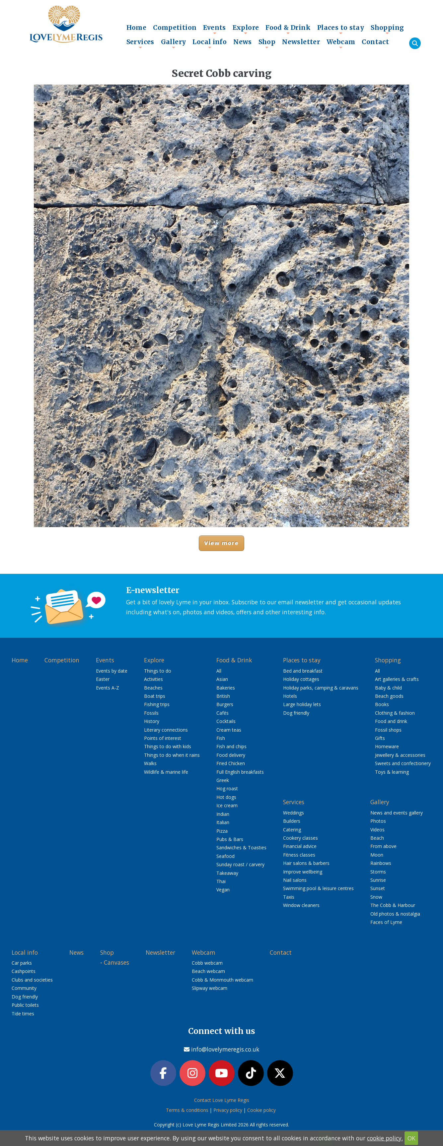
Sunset (377, 888)
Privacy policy (227, 1110)
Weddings (293, 813)
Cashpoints (24, 971)
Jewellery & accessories (400, 755)
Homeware (387, 746)
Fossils (151, 713)
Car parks (22, 963)
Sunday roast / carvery (240, 864)
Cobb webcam (207, 963)
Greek (222, 780)
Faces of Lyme (386, 922)
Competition (174, 27)
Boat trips (154, 696)
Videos (377, 829)
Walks (150, 763)
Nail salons (295, 880)
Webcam (341, 43)
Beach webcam (208, 971)
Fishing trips (157, 704)
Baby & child (388, 688)
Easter (103, 679)
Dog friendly (296, 713)
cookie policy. (385, 1138)
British (223, 696)
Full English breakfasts (240, 772)
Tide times (23, 1013)
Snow (376, 897)
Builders (291, 821)
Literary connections (166, 730)
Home (136, 27)
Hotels (290, 696)
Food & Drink (288, 29)
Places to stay (340, 29)
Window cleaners (301, 905)
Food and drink (391, 721)
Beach (377, 838)
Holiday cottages (301, 679)
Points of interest (162, 738)
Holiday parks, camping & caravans (320, 688)
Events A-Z (107, 688)
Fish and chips (231, 746)
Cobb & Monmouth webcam (222, 980)
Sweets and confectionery (403, 763)
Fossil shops (388, 730)
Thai (221, 881)
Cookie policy (261, 1110)
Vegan (223, 889)
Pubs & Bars (229, 839)
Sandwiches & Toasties (241, 847)
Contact (375, 42)
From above (383, 846)
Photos (378, 821)
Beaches (153, 688)
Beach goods (389, 696)
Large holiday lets (302, 704)
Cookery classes (300, 838)
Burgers (224, 704)
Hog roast (227, 788)
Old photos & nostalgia (395, 914)
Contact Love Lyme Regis (221, 1100)
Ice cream (227, 805)
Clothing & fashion (395, 713)
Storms (378, 872)
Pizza (222, 831)
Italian (222, 822)
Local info (209, 43)
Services (140, 43)
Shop (267, 43)
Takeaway (227, 873)
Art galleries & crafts (397, 679)
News (242, 42)
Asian (222, 679)
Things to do (157, 671)
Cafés (222, 713)
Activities (153, 679)
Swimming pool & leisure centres (318, 888)
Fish (220, 738)
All (218, 671)
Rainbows (380, 863)
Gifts (380, 738)
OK (411, 1138)
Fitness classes (299, 855)
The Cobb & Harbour (392, 905)
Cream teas (228, 730)
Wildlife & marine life (166, 772)
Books (382, 704)
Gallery (173, 43)
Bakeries (225, 688)
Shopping (387, 29)
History (151, 721)
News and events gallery (396, 813)
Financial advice (300, 846)
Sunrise (378, 880)
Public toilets (25, 1005)
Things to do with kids (167, 746)
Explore (246, 29)
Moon (376, 855)
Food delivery (230, 755)
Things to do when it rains (172, 755)
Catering (292, 829)
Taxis (288, 897)
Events (214, 29)
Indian (222, 814)
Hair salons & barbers (306, 863)
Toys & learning (392, 772)
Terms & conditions (187, 1110)
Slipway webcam (209, 988)
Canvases (116, 962)
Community (24, 988)
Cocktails (226, 721)
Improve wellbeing (302, 872)
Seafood (225, 856)
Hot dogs (226, 797)
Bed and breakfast (303, 671)
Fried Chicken (230, 763)
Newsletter (301, 42)
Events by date (111, 671)
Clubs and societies (32, 980)
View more (221, 543)
